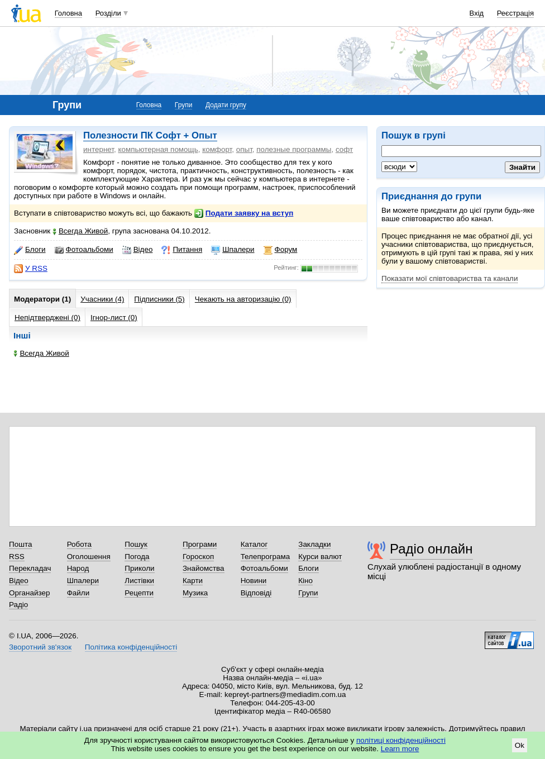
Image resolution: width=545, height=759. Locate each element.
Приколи (139, 568)
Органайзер (29, 593)
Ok (519, 745)
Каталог (254, 544)
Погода (137, 556)
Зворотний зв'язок (40, 647)
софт (344, 149)
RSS (17, 556)
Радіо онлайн (431, 548)
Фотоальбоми (84, 249)
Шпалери (232, 249)
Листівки (139, 580)
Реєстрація (515, 13)
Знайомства (203, 568)
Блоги (30, 249)
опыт (244, 149)
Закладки (314, 544)
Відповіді (256, 593)
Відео (137, 249)
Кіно (305, 580)
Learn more (400, 748)
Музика (195, 593)
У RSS (30, 268)
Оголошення (89, 556)
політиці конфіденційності (401, 740)
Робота (79, 544)
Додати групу (225, 105)
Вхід (477, 13)
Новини (254, 580)
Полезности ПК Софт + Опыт (150, 135)
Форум (281, 249)
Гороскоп (198, 556)
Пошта (20, 544)
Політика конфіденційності (131, 647)
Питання (181, 249)
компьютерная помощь (158, 149)
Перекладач (30, 568)
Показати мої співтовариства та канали (449, 278)
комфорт (217, 149)
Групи (184, 105)
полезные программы (293, 149)
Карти (193, 580)
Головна (68, 13)
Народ (78, 568)
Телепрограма (265, 556)
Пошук (136, 544)
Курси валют (320, 556)
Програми (200, 544)
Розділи (108, 13)
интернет (98, 149)
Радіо (18, 604)
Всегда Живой (80, 231)
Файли (78, 593)
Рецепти (139, 593)
